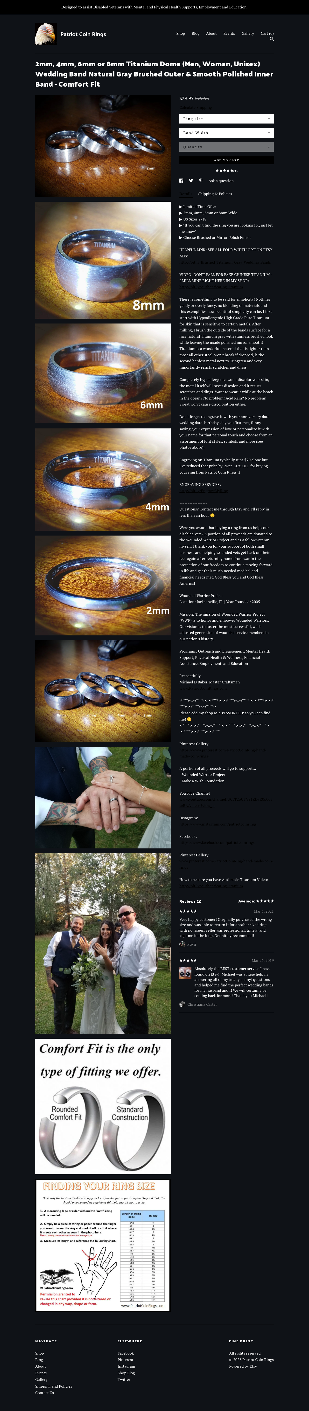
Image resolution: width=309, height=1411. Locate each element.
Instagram (126, 1366)
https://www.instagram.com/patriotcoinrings (217, 824)
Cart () (267, 33)
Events (229, 33)
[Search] (272, 39)
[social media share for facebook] (181, 180)
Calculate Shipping (195, 107)
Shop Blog (126, 1373)
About (211, 33)
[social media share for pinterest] (201, 180)
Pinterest (125, 1359)
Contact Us (44, 1392)
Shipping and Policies (53, 1386)
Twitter (124, 1379)
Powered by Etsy (243, 1366)
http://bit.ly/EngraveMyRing (203, 490)
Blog (195, 33)
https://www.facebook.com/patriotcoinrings (216, 842)
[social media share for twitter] (191, 180)
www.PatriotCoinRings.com (203, 688)
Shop (180, 33)
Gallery (248, 33)
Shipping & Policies (215, 193)
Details (186, 193)
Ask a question (221, 180)
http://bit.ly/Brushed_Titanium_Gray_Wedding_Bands (225, 262)
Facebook (126, 1353)
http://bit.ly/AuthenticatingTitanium (211, 286)
